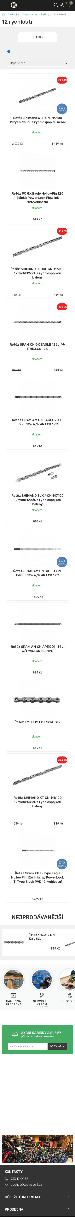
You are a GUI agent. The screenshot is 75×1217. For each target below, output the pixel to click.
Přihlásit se (62, 4)
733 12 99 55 (19, 1179)
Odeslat (55, 1046)
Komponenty (30, 14)
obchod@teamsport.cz (26, 1184)
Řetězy (45, 14)
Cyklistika (13, 14)
